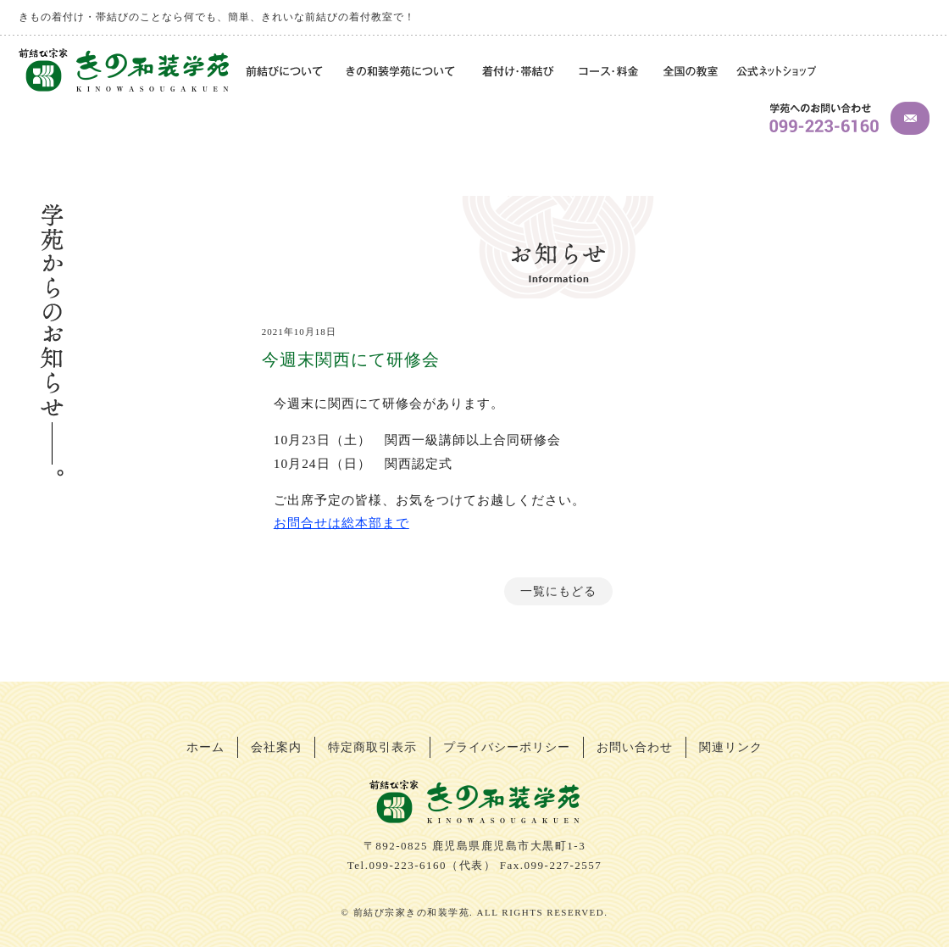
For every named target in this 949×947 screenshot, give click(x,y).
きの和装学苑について (402, 72)
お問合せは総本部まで (341, 522)
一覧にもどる (558, 591)
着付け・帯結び (518, 72)
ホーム (205, 747)
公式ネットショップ (776, 72)
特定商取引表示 (372, 747)
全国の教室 (690, 72)
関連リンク (731, 747)
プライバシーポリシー (506, 747)
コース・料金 (610, 72)
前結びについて (282, 72)
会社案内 (276, 747)
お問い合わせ (635, 747)
